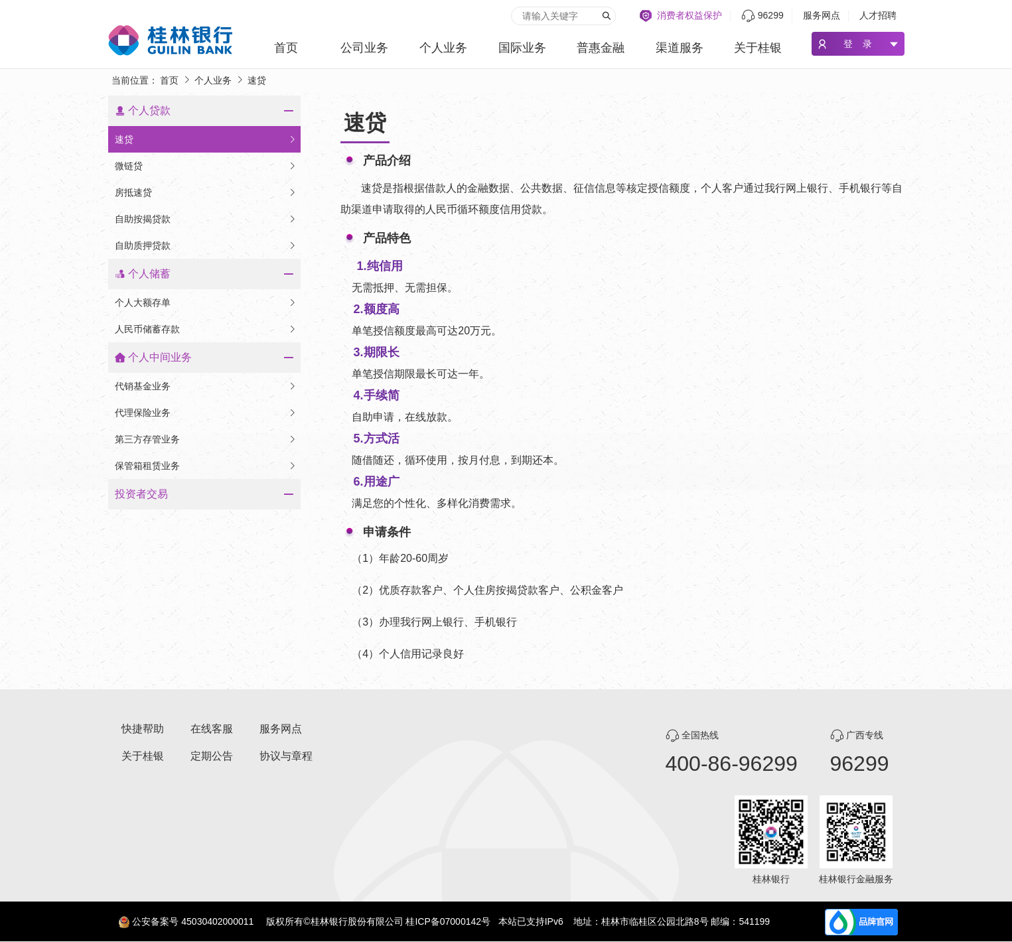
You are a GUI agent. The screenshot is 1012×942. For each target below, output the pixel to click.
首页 (286, 47)
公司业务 (364, 47)
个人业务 (443, 47)
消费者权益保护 (689, 15)
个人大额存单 (206, 302)
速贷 (206, 139)
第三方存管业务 (206, 439)
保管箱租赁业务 (206, 465)
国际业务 (522, 47)
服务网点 (821, 15)
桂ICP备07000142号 (447, 921)
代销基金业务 (206, 386)
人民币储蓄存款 (206, 329)
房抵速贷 (206, 192)
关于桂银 (758, 47)
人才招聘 (878, 15)
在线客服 (211, 728)
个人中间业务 (160, 357)
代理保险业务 (206, 412)
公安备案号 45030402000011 (192, 921)
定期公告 (211, 756)
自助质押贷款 (206, 245)
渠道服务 (679, 47)
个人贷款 (149, 110)
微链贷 (206, 166)
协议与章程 (286, 756)
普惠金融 (600, 47)
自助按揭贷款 (206, 219)
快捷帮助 (142, 728)
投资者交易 (141, 494)
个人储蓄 (149, 273)
